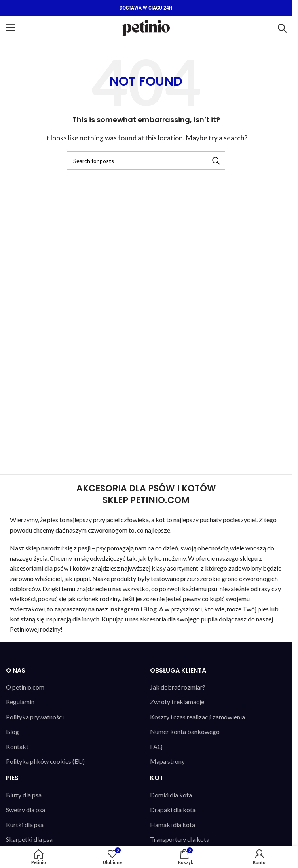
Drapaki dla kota (173, 809)
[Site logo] (146, 27)
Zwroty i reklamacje (177, 701)
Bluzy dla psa (24, 795)
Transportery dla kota (179, 839)
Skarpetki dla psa (29, 839)
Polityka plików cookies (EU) (45, 761)
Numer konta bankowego (185, 731)
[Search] (146, 160)
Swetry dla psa (25, 809)
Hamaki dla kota (172, 824)
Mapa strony (167, 761)
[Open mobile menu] (10, 28)
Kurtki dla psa (25, 824)
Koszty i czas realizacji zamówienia (197, 716)
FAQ (156, 746)
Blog (12, 731)
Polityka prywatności (35, 716)
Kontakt (17, 746)
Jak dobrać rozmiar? (177, 687)
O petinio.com (25, 687)
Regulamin (20, 701)
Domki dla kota (171, 795)
